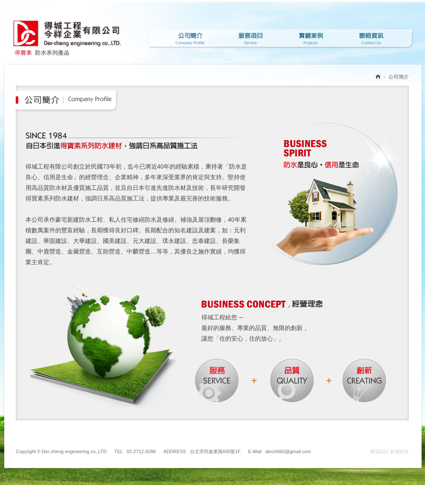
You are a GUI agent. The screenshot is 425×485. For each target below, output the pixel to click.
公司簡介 (190, 38)
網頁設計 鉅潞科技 (389, 451)
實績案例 (311, 38)
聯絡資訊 (371, 38)
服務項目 (250, 38)
